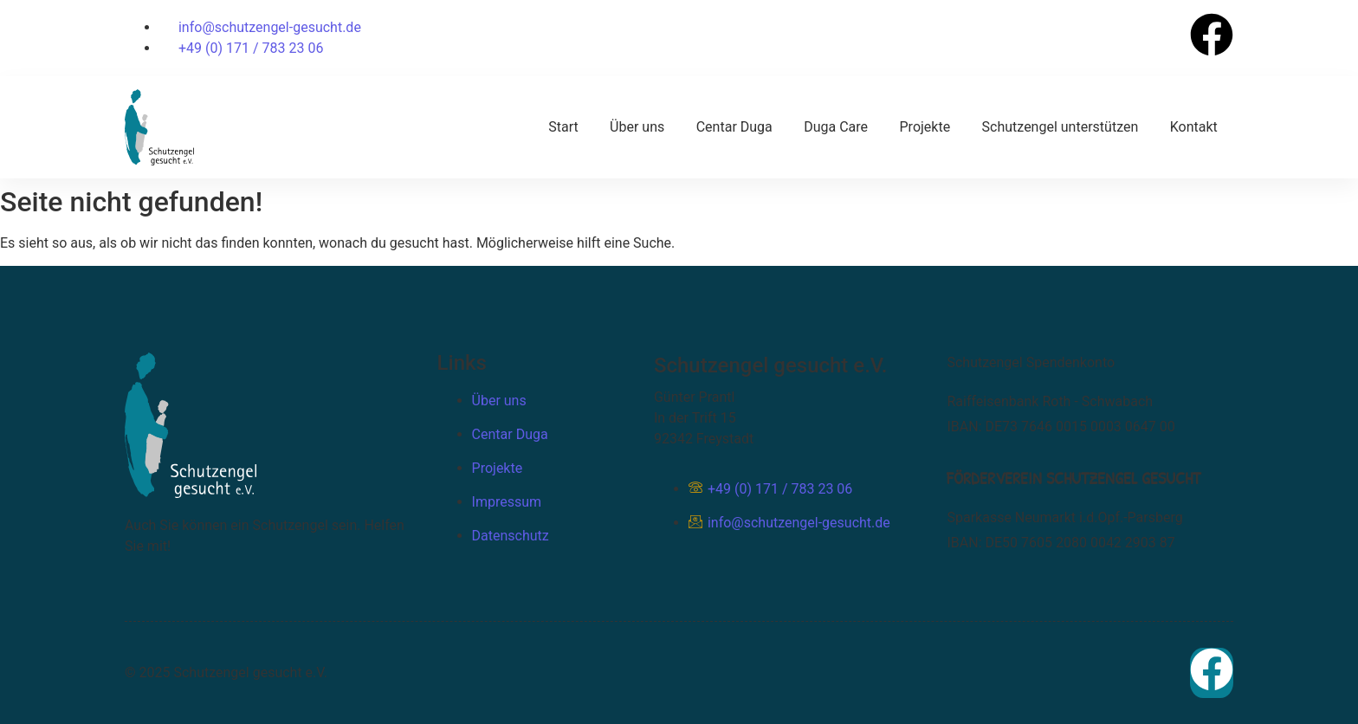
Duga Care (837, 126)
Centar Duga (736, 126)
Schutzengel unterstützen (1060, 126)
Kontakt (1194, 126)
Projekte (926, 126)
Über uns (639, 126)
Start (565, 126)
